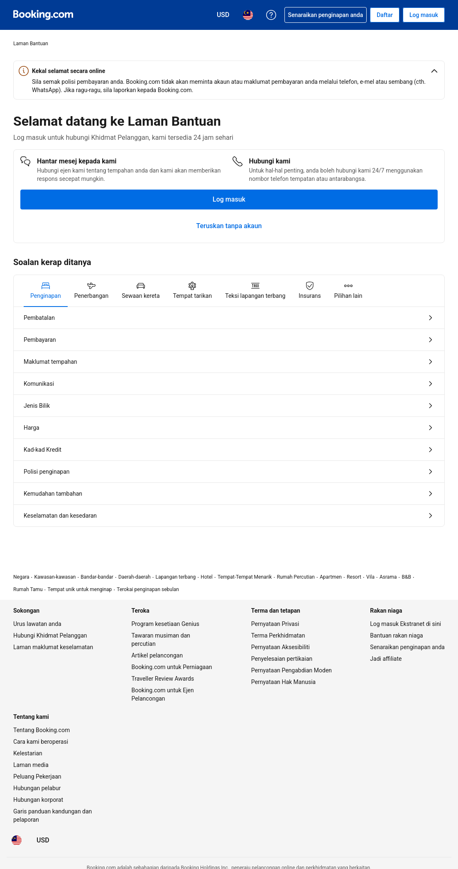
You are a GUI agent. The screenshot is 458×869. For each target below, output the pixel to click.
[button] (229, 71)
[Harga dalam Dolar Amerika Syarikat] (43, 840)
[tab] (46, 291)
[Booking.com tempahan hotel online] (43, 15)
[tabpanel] (229, 416)
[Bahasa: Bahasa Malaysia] (17, 840)
